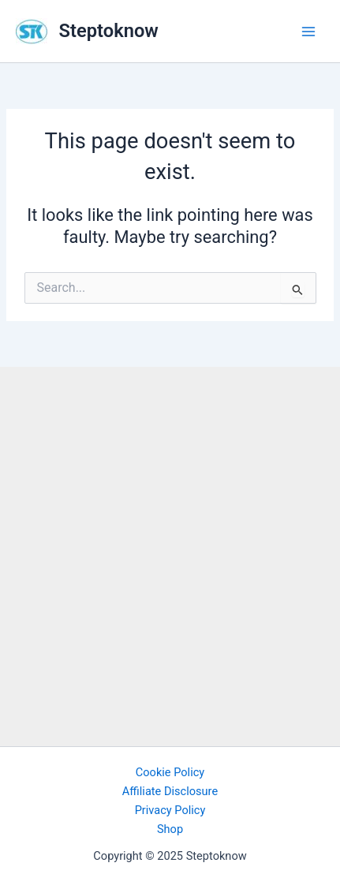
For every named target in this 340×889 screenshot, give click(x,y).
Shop (170, 829)
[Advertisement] (170, 553)
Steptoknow (109, 31)
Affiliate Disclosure (170, 791)
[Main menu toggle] (308, 31)
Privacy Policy (170, 810)
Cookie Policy (170, 772)
